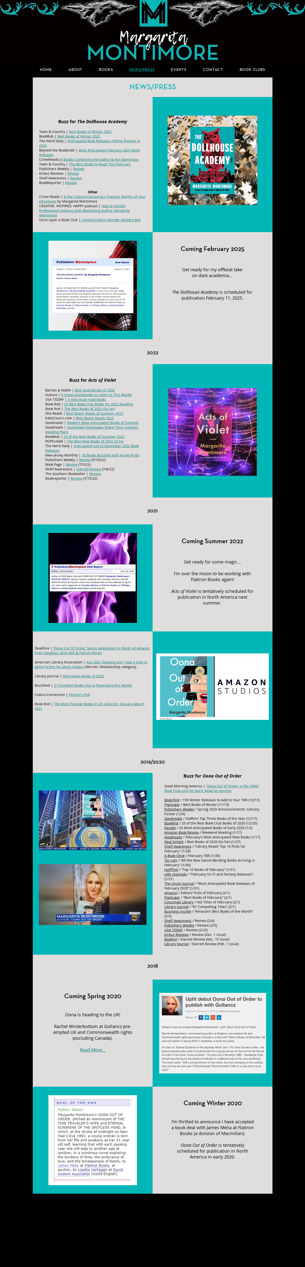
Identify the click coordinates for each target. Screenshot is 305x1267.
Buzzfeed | (44, 685)
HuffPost (171, 869)
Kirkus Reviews (176, 934)
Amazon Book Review (181, 832)
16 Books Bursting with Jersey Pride (110, 455)
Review (71, 464)
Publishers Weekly (179, 809)
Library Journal (176, 906)
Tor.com (170, 860)
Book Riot (172, 800)
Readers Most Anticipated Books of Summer (103, 422)
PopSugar (172, 804)
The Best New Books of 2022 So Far (95, 441)
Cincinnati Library (178, 902)
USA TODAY (173, 930)
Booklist (170, 939)
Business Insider (178, 911)
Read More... (93, 1050)
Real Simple (174, 841)
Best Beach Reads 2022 (95, 418)
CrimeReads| (50, 159)
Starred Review (88, 469)
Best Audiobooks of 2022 (95, 390)
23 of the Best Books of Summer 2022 (94, 436)
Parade (170, 827)
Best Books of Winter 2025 (90, 131)
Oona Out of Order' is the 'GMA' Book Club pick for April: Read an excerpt (211, 788)
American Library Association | (60, 662)
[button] (106, 69)
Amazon (171, 892)
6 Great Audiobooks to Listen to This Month (96, 394)
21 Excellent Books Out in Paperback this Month (93, 685)
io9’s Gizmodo (175, 874)
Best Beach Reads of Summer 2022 (94, 413)
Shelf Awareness (178, 846)
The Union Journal (179, 883)
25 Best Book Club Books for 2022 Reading (98, 404)
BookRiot (171, 823)
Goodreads (173, 818)
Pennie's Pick (79, 694)
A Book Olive (174, 855)
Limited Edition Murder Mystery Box (111, 219)
